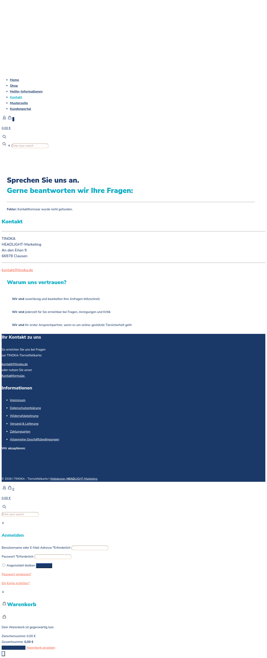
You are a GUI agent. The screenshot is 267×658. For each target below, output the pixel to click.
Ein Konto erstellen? (16, 583)
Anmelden (44, 566)
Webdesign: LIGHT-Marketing (73, 479)
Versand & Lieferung (24, 424)
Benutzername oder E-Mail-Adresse (36, 548)
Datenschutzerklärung (25, 408)
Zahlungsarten (20, 432)
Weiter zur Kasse (13, 648)
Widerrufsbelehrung (24, 416)
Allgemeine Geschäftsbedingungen (34, 439)
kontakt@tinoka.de (17, 270)
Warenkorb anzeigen (40, 648)
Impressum (17, 400)
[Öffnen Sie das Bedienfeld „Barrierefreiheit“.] (3, 653)
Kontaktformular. (13, 376)
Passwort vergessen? (16, 574)
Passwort (18, 556)
